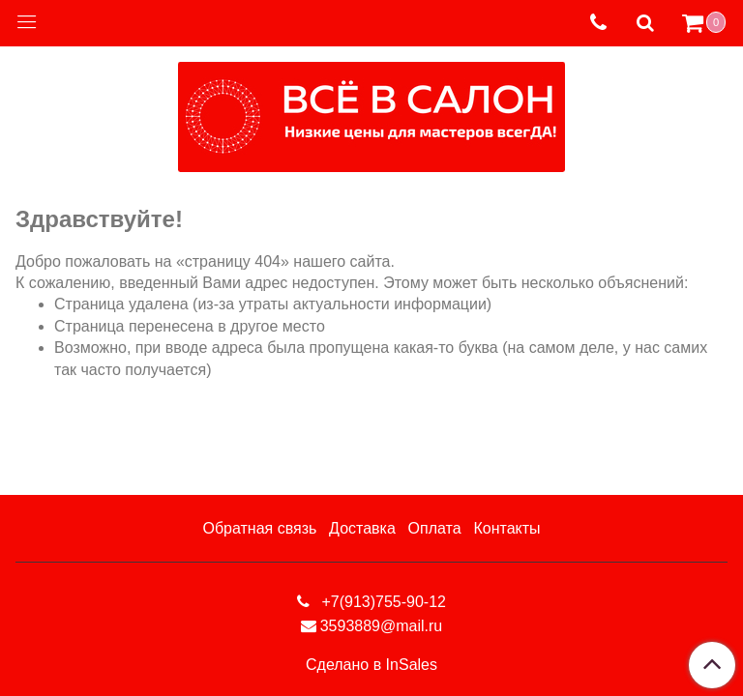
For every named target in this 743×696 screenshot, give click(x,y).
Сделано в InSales (371, 665)
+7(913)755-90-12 (381, 602)
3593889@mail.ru (381, 626)
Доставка (362, 528)
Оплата (434, 528)
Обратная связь (259, 528)
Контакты (506, 528)
